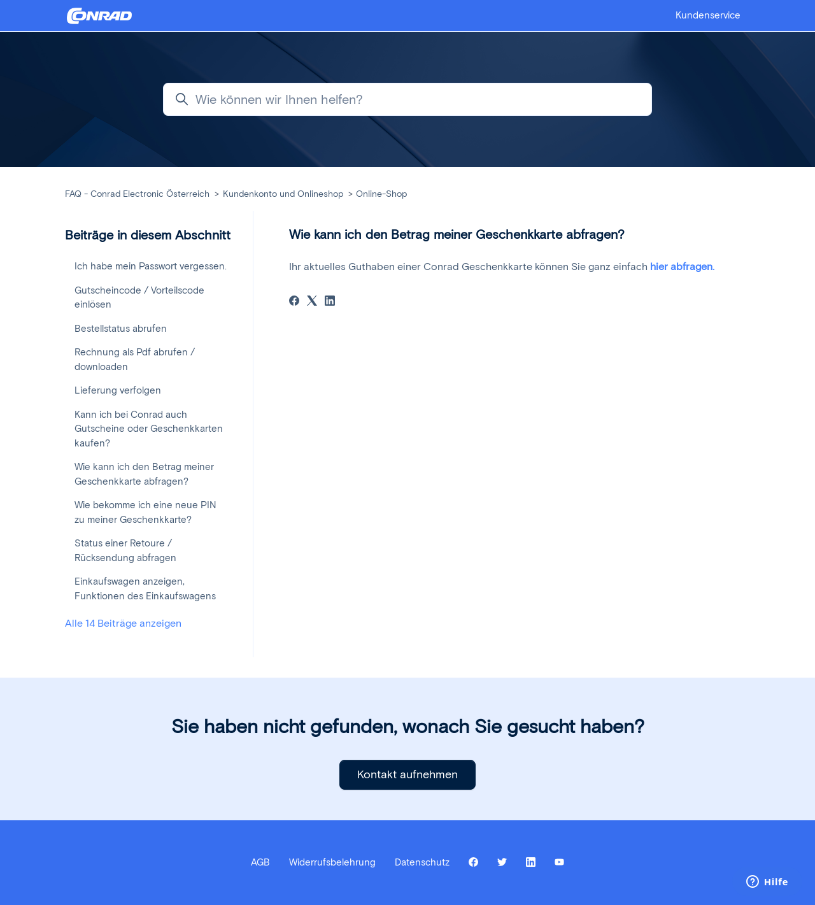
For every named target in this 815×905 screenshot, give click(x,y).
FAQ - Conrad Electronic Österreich (137, 194)
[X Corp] (312, 302)
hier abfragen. (682, 266)
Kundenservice (708, 15)
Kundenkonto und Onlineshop (283, 194)
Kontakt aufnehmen (407, 774)
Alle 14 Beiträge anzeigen (123, 623)
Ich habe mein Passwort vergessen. (150, 266)
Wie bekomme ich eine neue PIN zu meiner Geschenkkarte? (145, 512)
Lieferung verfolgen (117, 390)
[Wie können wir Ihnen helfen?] (407, 99)
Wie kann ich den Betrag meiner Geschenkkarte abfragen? (144, 474)
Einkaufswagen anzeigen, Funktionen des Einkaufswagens (145, 589)
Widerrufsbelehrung (332, 862)
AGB (260, 862)
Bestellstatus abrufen (120, 328)
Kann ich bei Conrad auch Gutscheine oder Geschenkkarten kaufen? (148, 429)
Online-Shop (381, 194)
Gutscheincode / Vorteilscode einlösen (139, 298)
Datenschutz (422, 862)
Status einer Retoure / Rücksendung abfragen (125, 551)
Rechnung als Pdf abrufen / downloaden (134, 359)
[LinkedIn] (330, 302)
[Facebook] (294, 302)
